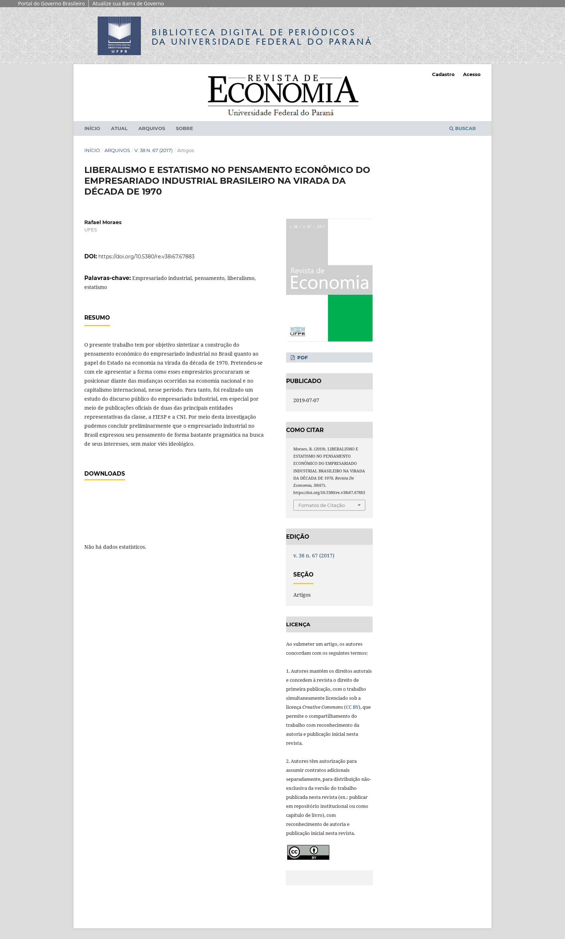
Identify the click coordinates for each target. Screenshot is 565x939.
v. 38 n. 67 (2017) (153, 150)
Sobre (184, 128)
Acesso (472, 74)
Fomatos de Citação (321, 505)
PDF (302, 357)
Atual (119, 128)
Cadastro (443, 74)
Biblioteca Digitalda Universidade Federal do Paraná (262, 36)
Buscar (462, 128)
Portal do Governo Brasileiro (51, 3)
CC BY (352, 707)
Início (92, 128)
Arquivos (151, 128)
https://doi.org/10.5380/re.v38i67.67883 (146, 256)
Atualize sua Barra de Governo (128, 3)
